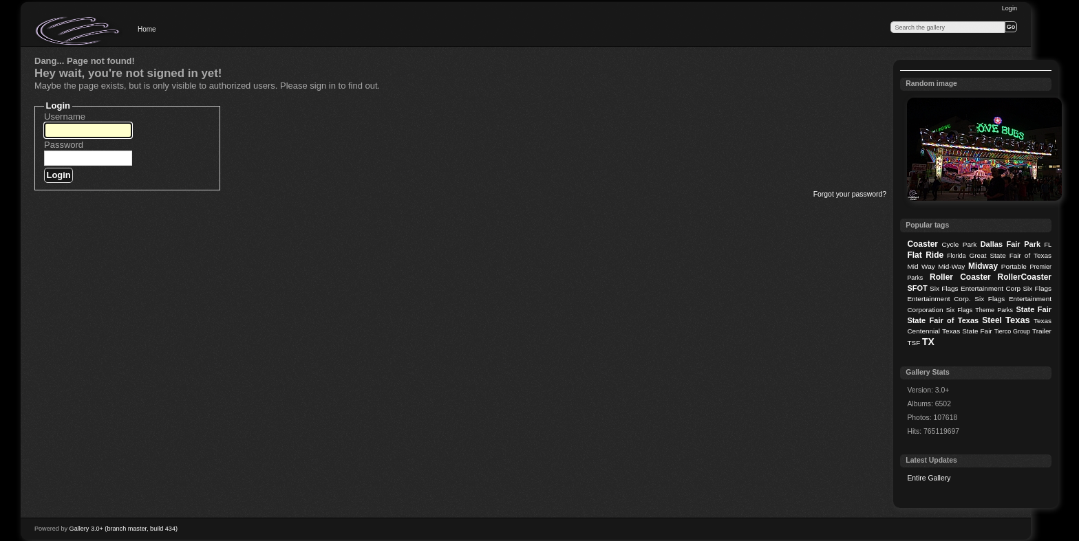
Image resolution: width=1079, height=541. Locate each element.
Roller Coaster (960, 277)
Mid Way (920, 266)
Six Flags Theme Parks (979, 310)
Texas (1017, 320)
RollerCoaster (1024, 277)
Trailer (1041, 331)
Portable (1014, 266)
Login (1009, 8)
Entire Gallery (928, 478)
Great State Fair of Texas (1010, 255)
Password (63, 145)
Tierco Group (1012, 331)
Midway (983, 266)
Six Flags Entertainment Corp (975, 288)
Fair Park (1023, 244)
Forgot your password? (849, 194)
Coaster (922, 244)
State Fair (1033, 309)
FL (1048, 244)
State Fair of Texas (943, 320)
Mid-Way (951, 266)
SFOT (917, 288)
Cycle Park (958, 244)
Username (64, 116)
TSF (913, 342)
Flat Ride (925, 255)
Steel (992, 320)
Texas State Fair (967, 331)
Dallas (992, 244)
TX (928, 341)
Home (147, 29)
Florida (956, 255)
